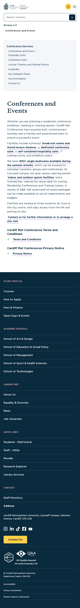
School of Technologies (18, 371)
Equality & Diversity (16, 402)
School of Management (18, 355)
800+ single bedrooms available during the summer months (39, 163)
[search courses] (72, 17)
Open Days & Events (17, 315)
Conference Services (20, 46)
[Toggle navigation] (74, 7)
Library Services (14, 474)
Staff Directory (13, 497)
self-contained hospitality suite (38, 151)
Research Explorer (15, 466)
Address (9, 505)
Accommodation (17, 78)
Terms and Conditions (27, 239)
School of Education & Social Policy (26, 347)
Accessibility (9, 584)
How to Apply (12, 299)
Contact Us (14, 83)
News (7, 410)
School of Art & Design (18, 338)
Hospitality (14, 69)
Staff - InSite (12, 450)
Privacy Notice (22, 253)
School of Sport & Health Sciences (25, 363)
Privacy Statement (12, 590)
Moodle (8, 458)
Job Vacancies (13, 418)
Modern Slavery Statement (16, 597)
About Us (10, 394)
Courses (9, 291)
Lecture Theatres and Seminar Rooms (28, 64)
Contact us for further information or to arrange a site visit (40, 219)
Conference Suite (17, 60)
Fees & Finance (13, 307)
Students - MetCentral (18, 442)
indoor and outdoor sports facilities (31, 177)
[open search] (68, 7)
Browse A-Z (10, 25)
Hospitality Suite (17, 55)
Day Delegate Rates (19, 74)
